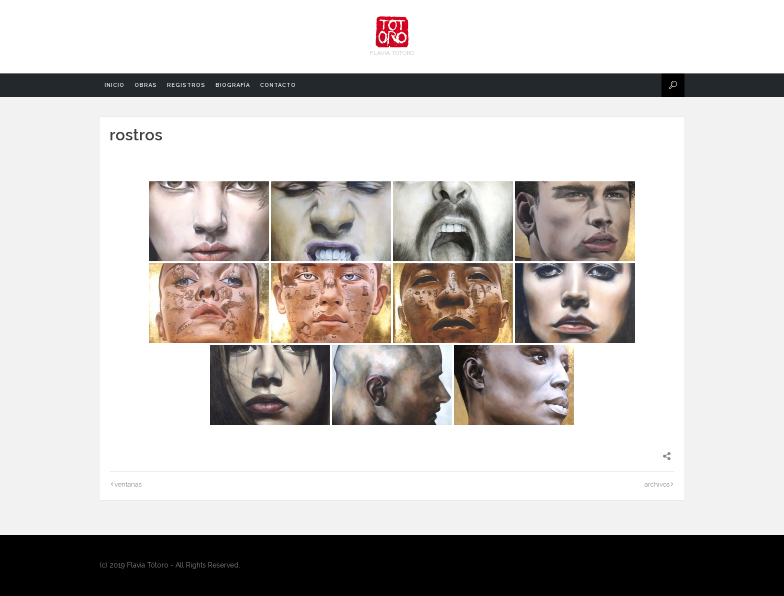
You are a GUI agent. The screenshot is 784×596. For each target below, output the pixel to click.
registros (186, 85)
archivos (657, 484)
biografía (233, 85)
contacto (278, 85)
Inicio (114, 85)
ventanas (128, 484)
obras (145, 85)
